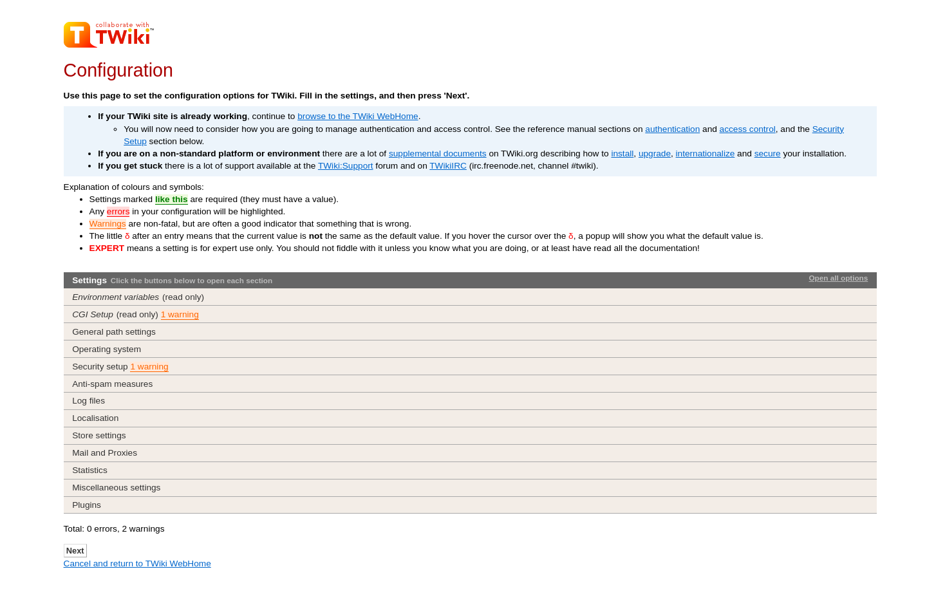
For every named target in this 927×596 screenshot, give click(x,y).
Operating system (106, 349)
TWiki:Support (345, 166)
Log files (88, 400)
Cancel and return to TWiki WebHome (137, 563)
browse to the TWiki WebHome (357, 116)
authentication (672, 129)
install (622, 153)
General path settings (114, 332)
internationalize (705, 153)
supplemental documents (438, 153)
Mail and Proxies (104, 453)
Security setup (120, 367)
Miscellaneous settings (116, 487)
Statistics (90, 470)
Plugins (86, 505)
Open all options (838, 278)
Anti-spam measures (112, 384)
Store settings (99, 435)
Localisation (95, 418)
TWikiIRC (448, 166)
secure (767, 153)
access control (748, 129)
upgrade (655, 153)
